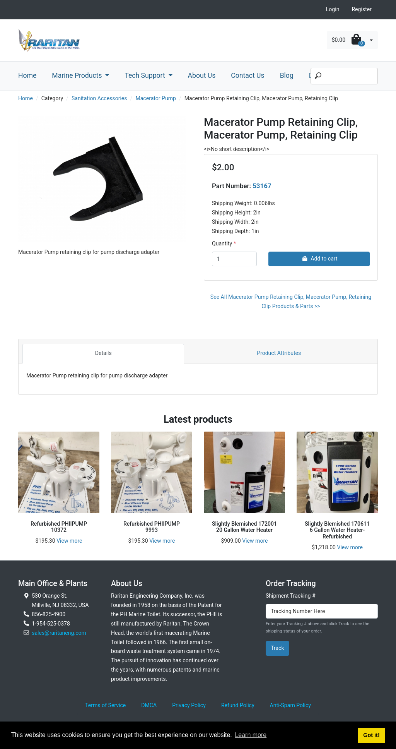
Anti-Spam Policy (290, 705)
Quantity (222, 243)
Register (362, 9)
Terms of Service (105, 705)
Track (277, 648)
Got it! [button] (371, 735)
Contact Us (247, 75)
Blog (287, 75)
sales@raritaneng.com (59, 633)
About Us (202, 75)
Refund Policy (237, 705)
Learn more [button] (250, 735)
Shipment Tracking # (291, 596)
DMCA (149, 705)
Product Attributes (279, 353)
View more (69, 541)
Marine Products (78, 75)
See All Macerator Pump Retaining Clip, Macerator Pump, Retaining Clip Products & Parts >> (290, 301)
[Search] (344, 76)
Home (27, 75)
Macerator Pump (155, 98)
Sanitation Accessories (99, 98)
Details (103, 353)
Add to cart (318, 258)
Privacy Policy (189, 705)
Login (333, 9)
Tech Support (146, 75)
